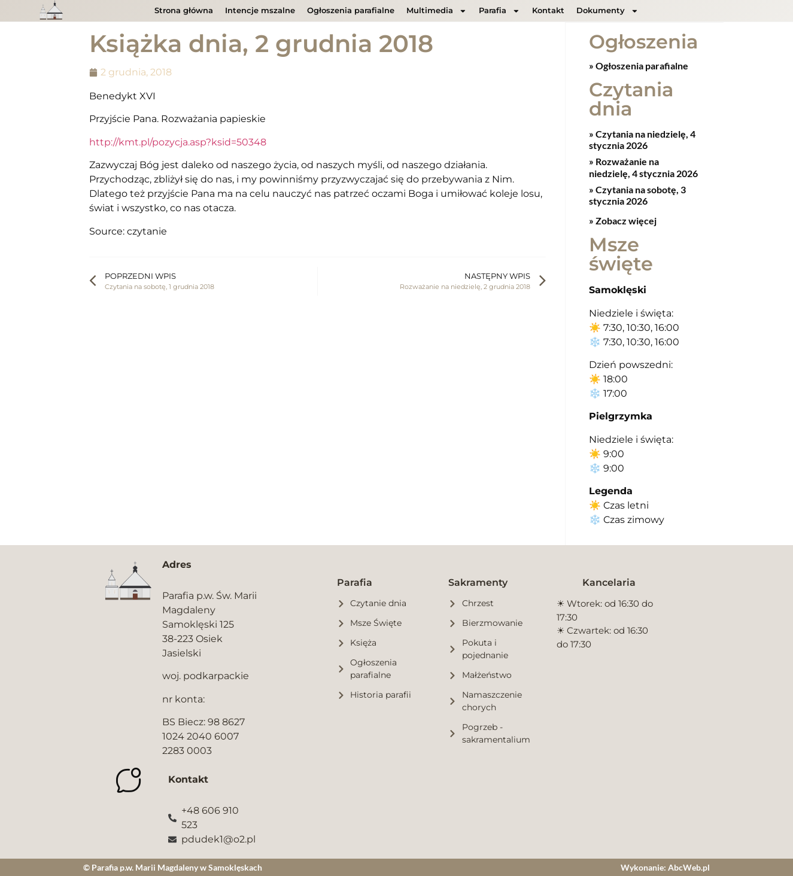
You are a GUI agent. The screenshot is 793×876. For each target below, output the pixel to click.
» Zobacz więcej (623, 220)
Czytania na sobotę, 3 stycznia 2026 (637, 194)
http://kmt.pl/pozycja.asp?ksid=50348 (177, 142)
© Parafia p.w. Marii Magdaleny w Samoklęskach (172, 867)
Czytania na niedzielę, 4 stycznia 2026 (642, 138)
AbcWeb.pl (689, 867)
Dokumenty (607, 11)
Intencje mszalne (260, 10)
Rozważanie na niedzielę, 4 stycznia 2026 (643, 166)
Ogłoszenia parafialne (350, 10)
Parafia (499, 11)
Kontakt (548, 10)
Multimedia (436, 11)
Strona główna (183, 10)
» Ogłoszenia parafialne (638, 65)
